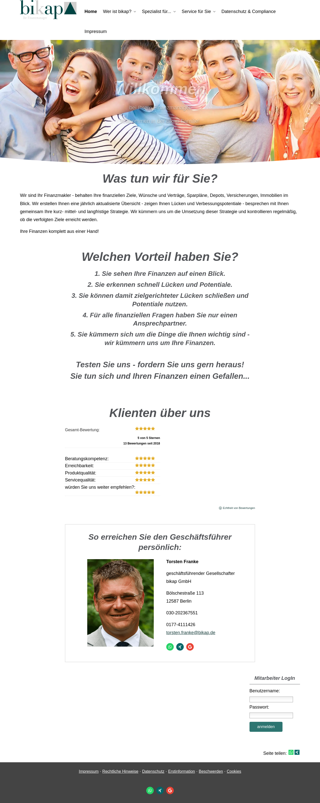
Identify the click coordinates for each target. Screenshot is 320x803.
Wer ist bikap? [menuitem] (117, 11)
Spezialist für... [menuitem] (156, 11)
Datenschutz (153, 771)
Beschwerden (211, 771)
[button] (160, 154)
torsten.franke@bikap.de (190, 632)
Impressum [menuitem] (95, 31)
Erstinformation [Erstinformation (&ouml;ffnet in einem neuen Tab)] (181, 771)
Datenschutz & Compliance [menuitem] (249, 11)
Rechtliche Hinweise (120, 771)
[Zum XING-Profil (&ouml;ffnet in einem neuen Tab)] (180, 647)
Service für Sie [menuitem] (196, 11)
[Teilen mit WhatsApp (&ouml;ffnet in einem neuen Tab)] (291, 752)
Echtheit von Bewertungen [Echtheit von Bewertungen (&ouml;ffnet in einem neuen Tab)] (239, 507)
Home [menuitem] (90, 11)
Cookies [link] (234, 771)
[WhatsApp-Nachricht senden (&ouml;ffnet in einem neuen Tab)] (170, 647)
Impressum (88, 771)
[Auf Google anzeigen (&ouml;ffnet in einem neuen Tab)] (190, 647)
